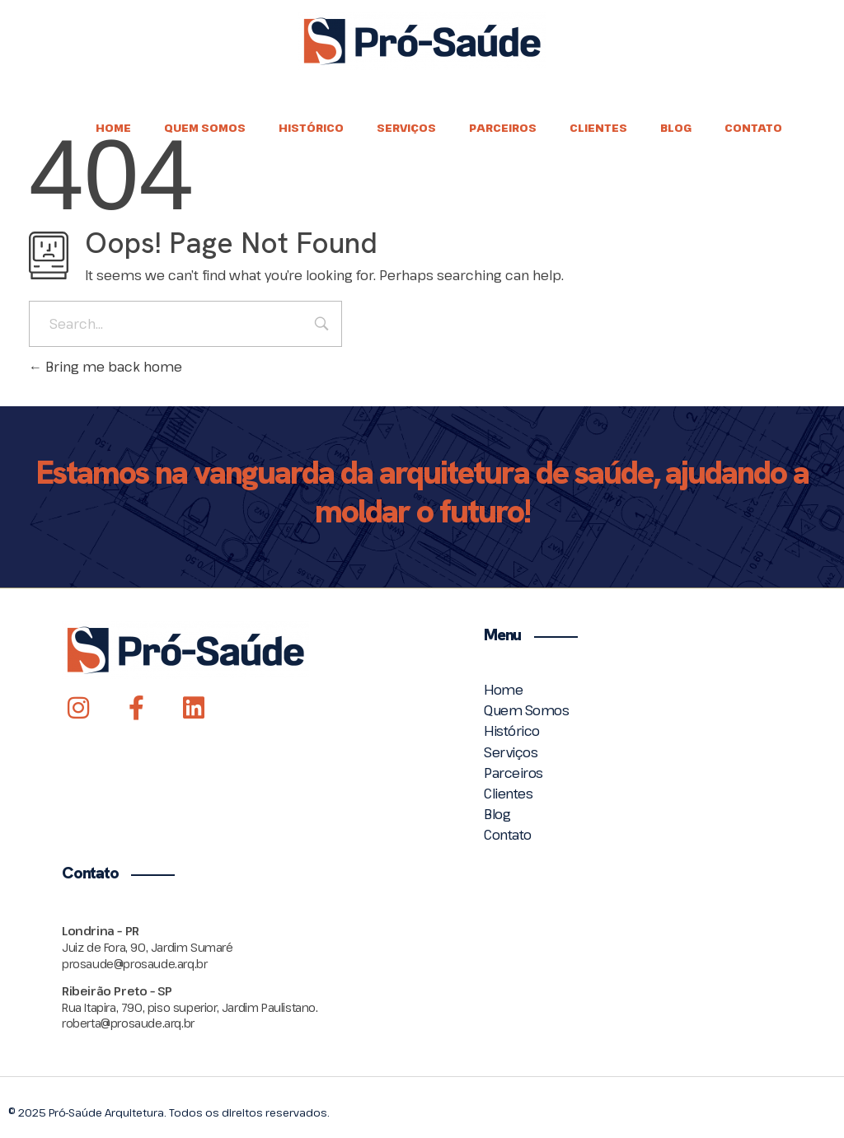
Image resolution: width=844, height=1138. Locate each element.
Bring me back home (105, 367)
